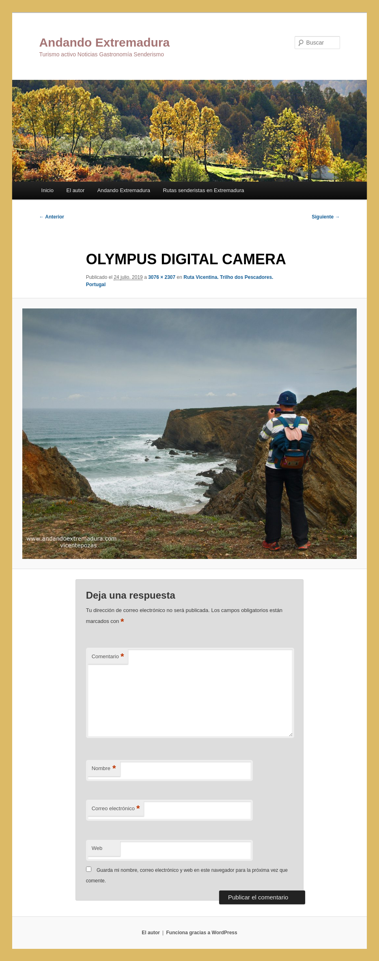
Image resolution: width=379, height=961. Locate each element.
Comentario (108, 657)
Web (97, 848)
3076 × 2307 (161, 277)
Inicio (47, 190)
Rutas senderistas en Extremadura (203, 190)
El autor (75, 190)
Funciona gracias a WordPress (201, 932)
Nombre (104, 769)
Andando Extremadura (104, 42)
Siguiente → (326, 217)
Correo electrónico (116, 809)
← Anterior (51, 217)
